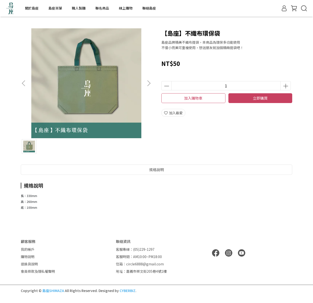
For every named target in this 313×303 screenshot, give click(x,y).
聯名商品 (102, 8)
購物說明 (27, 256)
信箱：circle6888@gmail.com (140, 263)
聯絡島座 (149, 8)
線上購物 (126, 8)
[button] (149, 83)
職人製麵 (79, 8)
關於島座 (32, 8)
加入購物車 (193, 98)
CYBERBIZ (127, 290)
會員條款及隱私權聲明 (38, 271)
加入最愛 (173, 112)
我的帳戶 (27, 249)
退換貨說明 (29, 263)
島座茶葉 (55, 8)
